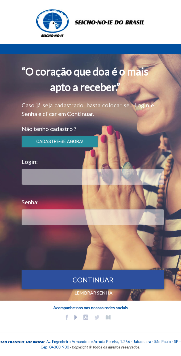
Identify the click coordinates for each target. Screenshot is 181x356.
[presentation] (65, 246)
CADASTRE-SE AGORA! (59, 141)
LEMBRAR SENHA (94, 292)
